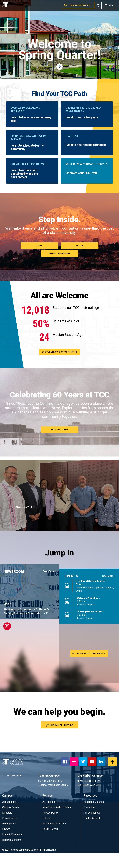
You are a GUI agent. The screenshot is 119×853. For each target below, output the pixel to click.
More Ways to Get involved (89, 653)
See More (50, 571)
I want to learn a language (81, 117)
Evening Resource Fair (90, 611)
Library (6, 829)
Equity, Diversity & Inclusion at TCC (59, 352)
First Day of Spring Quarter (91, 581)
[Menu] (109, 5)
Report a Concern (11, 839)
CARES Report (50, 829)
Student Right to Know (54, 823)
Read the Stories (59, 430)
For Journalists (92, 812)
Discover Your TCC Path (81, 173)
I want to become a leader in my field (31, 119)
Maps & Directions (12, 834)
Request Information (59, 253)
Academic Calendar (94, 801)
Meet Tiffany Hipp (23, 507)
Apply (39, 246)
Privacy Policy (50, 812)
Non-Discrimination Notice (56, 807)
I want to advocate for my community (27, 147)
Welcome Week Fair (88, 598)
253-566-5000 (12, 775)
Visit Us (80, 246)
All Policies (48, 801)
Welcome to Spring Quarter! (59, 54)
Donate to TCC (10, 818)
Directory (7, 812)
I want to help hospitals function (85, 145)
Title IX (46, 818)
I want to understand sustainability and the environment (24, 173)
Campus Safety (10, 807)
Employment (9, 823)
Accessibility (9, 801)
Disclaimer (89, 807)
